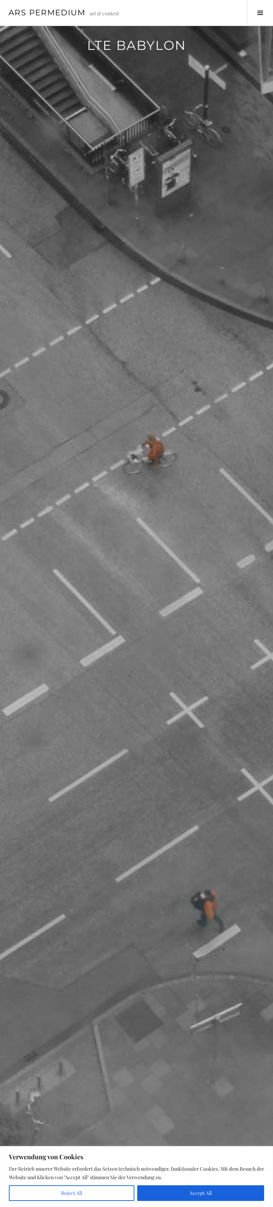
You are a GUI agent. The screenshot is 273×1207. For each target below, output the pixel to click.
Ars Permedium (47, 12)
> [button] (238, 490)
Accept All (200, 1193)
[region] (136, 1176)
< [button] (34, 490)
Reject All (71, 1193)
